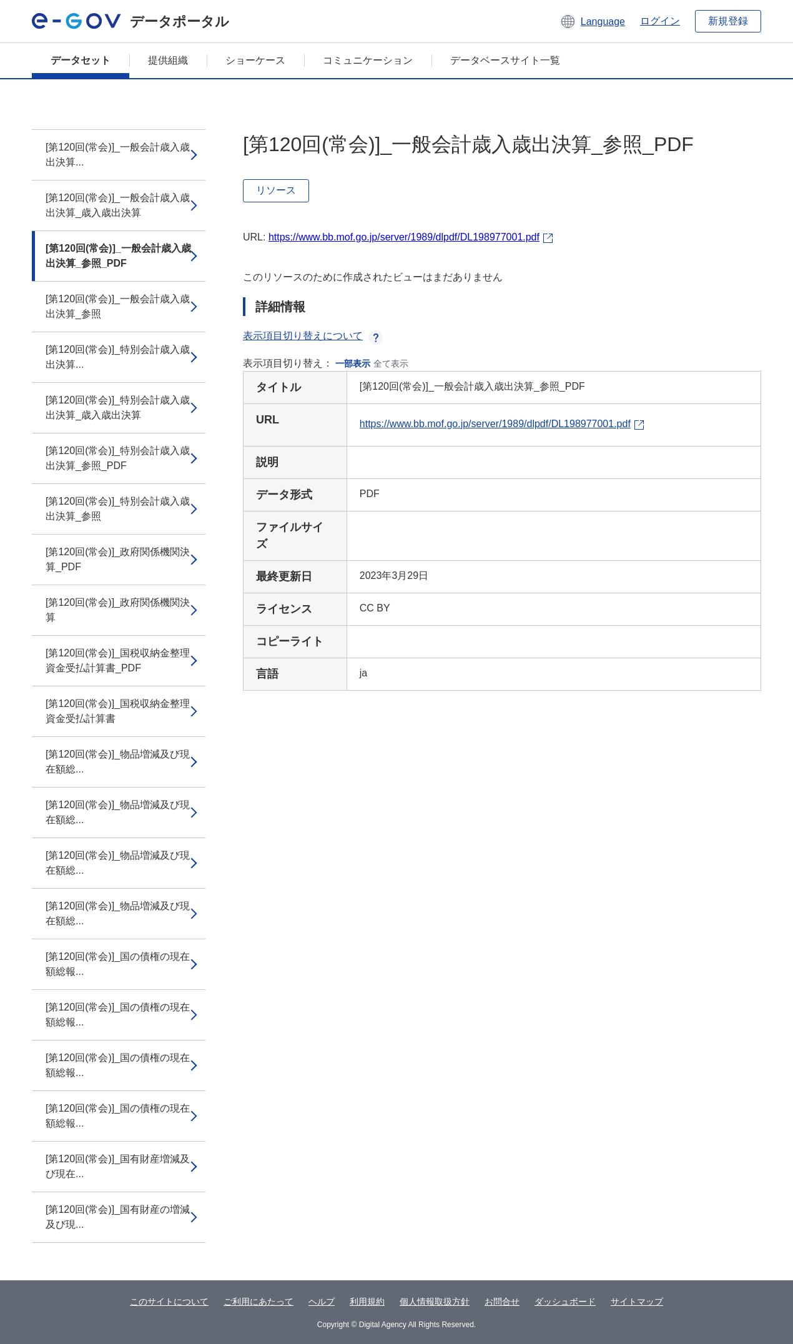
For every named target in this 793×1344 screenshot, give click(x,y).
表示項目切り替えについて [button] (313, 335)
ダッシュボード (565, 1302)
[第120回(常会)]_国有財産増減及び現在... (118, 1166)
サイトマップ (637, 1302)
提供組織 (168, 60)
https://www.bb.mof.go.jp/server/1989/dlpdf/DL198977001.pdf (403, 237)
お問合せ (502, 1302)
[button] (592, 21)
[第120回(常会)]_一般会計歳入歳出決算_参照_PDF (118, 256)
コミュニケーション (368, 60)
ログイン (660, 21)
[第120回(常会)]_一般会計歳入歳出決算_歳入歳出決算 (118, 205)
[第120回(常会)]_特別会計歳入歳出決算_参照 (118, 508)
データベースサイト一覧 (505, 60)
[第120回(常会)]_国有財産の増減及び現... (118, 1217)
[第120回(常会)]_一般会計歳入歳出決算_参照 (118, 306)
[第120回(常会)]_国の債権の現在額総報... (118, 964)
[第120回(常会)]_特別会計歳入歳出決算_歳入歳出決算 (118, 407)
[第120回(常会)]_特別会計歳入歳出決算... (118, 357)
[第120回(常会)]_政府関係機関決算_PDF (118, 559)
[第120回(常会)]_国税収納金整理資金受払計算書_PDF (118, 660)
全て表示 (390, 363)
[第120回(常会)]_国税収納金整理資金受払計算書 (118, 711)
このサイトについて (169, 1302)
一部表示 (352, 363)
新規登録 (728, 21)
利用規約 (367, 1302)
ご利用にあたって (258, 1302)
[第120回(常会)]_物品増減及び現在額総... (118, 761)
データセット (81, 60)
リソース (276, 190)
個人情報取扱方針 (435, 1302)
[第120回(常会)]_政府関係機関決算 (118, 610)
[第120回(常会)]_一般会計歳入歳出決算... (118, 154)
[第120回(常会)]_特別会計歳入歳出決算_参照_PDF (118, 458)
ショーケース (255, 60)
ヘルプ (321, 1302)
